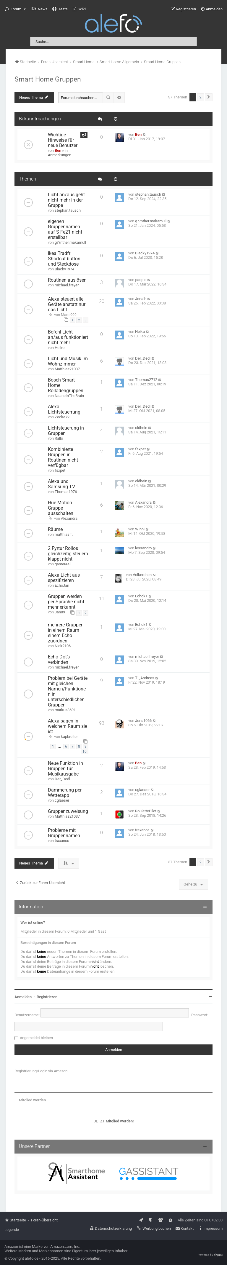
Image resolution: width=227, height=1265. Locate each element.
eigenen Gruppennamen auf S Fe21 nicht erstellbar (65, 229)
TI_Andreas (144, 678)
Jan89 (60, 612)
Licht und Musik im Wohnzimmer (68, 361)
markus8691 (65, 710)
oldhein (141, 427)
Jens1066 (143, 720)
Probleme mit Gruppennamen (64, 833)
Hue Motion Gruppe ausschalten (60, 508)
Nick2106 (63, 646)
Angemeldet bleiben (36, 1038)
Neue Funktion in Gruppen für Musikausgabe (65, 769)
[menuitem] (40, 9)
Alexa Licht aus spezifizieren (64, 577)
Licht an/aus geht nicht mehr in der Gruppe (66, 200)
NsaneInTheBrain (69, 395)
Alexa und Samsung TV (61, 484)
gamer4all (63, 564)
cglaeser (62, 800)
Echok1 (141, 596)
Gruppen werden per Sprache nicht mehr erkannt (66, 602)
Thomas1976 (66, 491)
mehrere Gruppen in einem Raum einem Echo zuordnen (66, 633)
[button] (209, 97)
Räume (55, 529)
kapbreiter (69, 736)
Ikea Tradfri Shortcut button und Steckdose (64, 259)
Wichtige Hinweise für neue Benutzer (62, 140)
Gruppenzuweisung (68, 811)
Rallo (59, 438)
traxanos (62, 840)
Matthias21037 (67, 369)
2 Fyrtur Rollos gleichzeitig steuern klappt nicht (68, 554)
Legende (11, 1229)
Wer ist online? (32, 922)
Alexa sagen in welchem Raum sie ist (67, 726)
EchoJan (62, 585)
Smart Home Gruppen (47, 79)
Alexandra (69, 518)
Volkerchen (142, 574)
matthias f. (64, 534)
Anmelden (23, 997)
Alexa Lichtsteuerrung (64, 409)
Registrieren (47, 997)
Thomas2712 (146, 379)
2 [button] (201, 97)
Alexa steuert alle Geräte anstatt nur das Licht (66, 304)
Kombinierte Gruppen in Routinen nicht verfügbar (63, 457)
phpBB (218, 1254)
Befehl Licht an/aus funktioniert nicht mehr (68, 337)
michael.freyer (67, 285)
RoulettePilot (145, 811)
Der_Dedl (142, 358)
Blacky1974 (64, 269)
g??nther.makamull (70, 242)
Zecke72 (62, 417)
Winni (140, 529)
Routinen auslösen (67, 280)
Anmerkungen (59, 155)
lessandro (143, 548)
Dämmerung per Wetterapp (65, 792)
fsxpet (60, 470)
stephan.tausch (68, 210)
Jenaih (140, 298)
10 (84, 751)
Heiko (59, 347)
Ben (58, 150)
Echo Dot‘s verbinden (59, 659)
